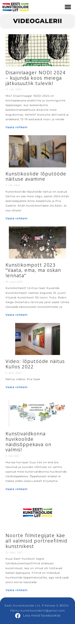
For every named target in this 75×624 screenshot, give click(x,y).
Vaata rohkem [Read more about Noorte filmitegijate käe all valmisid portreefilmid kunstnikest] (17, 590)
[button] (68, 7)
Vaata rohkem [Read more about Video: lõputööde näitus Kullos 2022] (17, 387)
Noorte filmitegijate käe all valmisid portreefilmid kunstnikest (36, 541)
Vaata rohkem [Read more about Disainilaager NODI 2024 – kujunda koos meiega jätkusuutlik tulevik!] (17, 127)
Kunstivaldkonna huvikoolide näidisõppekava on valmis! (28, 441)
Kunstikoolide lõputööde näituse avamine (36, 176)
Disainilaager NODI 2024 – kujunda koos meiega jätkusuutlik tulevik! (36, 78)
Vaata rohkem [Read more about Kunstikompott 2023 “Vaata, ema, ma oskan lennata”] (17, 314)
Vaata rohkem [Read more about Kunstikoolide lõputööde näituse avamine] (17, 218)
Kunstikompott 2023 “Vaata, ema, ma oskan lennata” (33, 270)
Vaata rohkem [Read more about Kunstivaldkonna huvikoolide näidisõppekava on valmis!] (17, 489)
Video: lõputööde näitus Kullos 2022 (35, 364)
